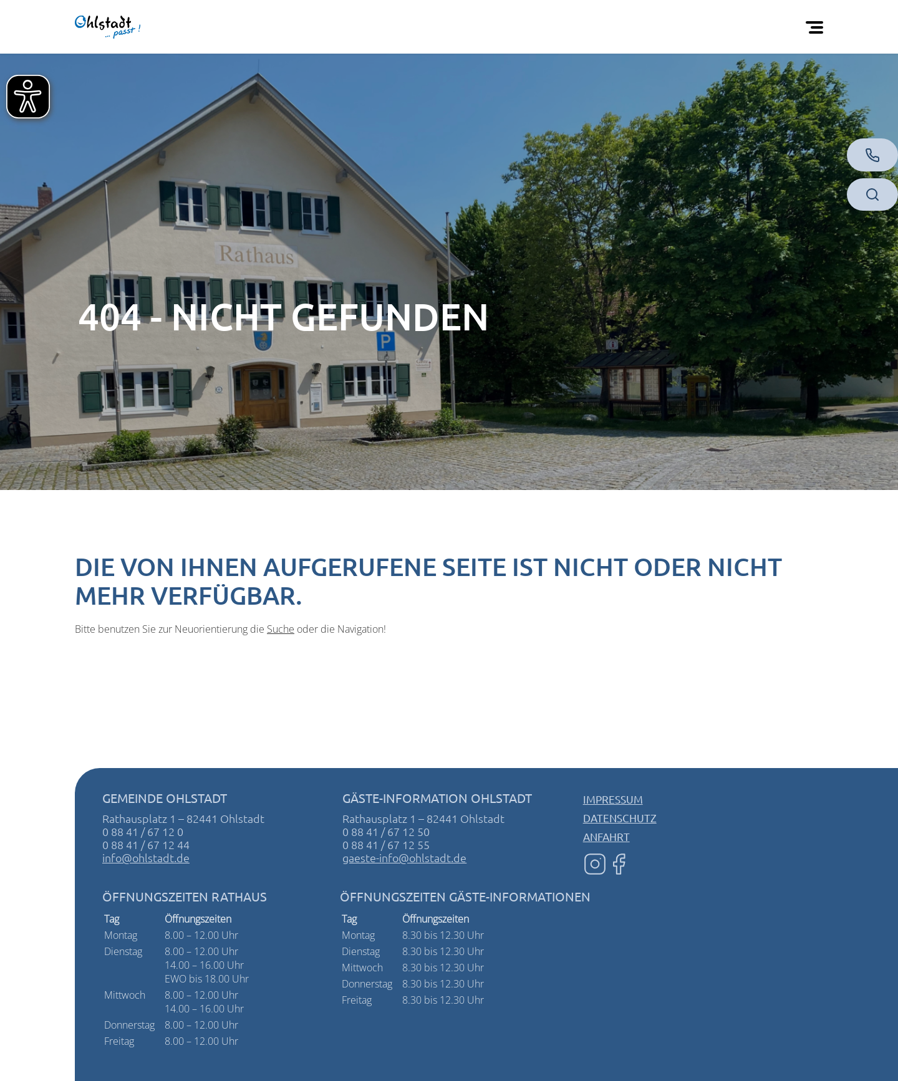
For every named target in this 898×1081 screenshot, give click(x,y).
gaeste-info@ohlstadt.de (404, 857)
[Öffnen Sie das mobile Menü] (817, 27)
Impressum (613, 798)
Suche (280, 629)
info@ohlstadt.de (146, 857)
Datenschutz (620, 817)
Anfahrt (606, 836)
